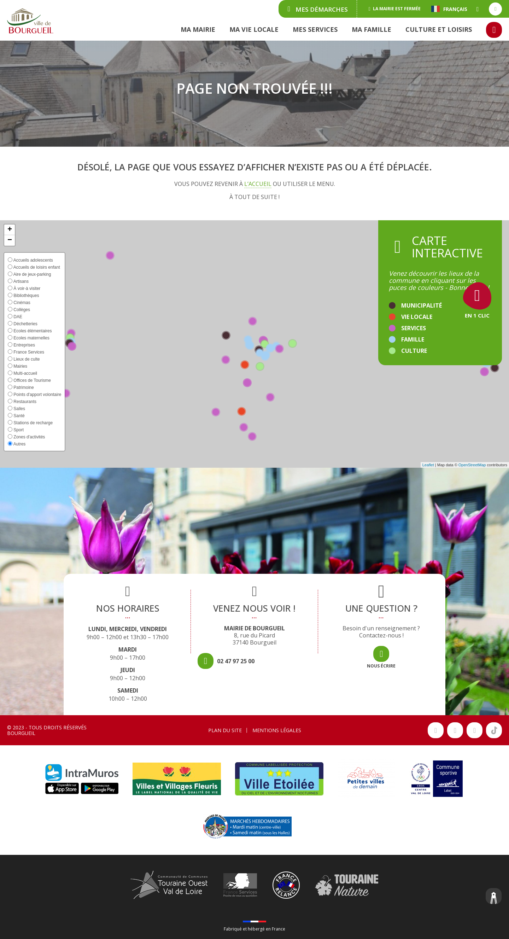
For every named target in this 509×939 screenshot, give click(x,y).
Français (449, 9)
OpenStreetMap (472, 465)
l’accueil (257, 184)
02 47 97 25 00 (236, 661)
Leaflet (428, 465)
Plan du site (225, 730)
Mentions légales (276, 730)
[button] (9, 229)
